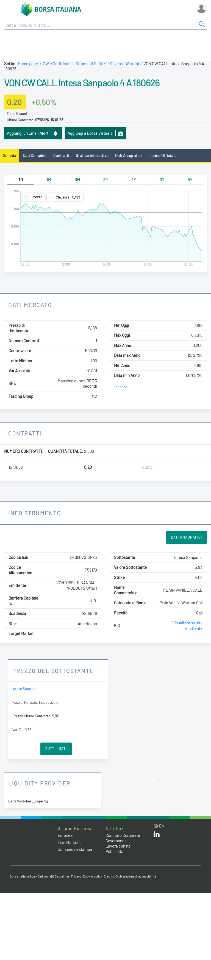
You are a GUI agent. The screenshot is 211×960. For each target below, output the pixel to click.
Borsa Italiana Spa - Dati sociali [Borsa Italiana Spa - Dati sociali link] (31, 876)
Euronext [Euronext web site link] (66, 835)
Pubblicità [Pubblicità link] (114, 851)
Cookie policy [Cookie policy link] (92, 876)
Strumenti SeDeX (91, 63)
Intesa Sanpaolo (24, 688)
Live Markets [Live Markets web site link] (69, 842)
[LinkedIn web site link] (157, 835)
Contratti (61, 155)
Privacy (76, 876)
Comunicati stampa (75, 849)
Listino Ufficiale (162, 155)
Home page (28, 63)
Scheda (9, 155)
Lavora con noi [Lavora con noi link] (119, 845)
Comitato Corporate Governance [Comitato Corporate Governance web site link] (123, 838)
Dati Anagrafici (128, 155)
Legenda (120, 387)
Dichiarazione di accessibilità (136, 876)
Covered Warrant (124, 63)
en (161, 825)
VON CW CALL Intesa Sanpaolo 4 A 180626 (81, 82)
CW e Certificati (57, 63)
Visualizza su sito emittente (187, 625)
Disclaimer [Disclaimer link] (61, 876)
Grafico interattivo (92, 155)
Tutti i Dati (56, 748)
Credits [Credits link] (109, 876)
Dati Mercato (30, 304)
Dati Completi (35, 155)
